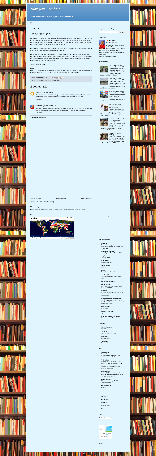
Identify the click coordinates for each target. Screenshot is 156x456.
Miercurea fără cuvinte (108, 281)
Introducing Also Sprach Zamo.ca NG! (111, 253)
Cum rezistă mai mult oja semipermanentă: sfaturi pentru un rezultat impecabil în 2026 (110, 355)
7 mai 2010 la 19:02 (47, 92)
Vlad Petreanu (105, 306)
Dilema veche (105, 409)
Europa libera (105, 399)
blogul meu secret (80, 210)
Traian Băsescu (56, 80)
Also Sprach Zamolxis (107, 251)
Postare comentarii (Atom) (46, 202)
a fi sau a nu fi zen (106, 338)
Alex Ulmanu (105, 352)
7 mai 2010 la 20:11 (51, 105)
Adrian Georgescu (106, 327)
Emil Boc (38, 80)
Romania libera (105, 406)
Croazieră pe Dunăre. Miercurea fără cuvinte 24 (116, 79)
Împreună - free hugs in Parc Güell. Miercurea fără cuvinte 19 (117, 120)
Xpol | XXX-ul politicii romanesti (110, 316)
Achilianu (104, 243)
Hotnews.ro (104, 396)
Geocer (103, 270)
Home (31, 23)
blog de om (104, 256)
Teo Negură (104, 341)
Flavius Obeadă (105, 265)
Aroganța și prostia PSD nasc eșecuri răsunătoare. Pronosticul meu (116, 106)
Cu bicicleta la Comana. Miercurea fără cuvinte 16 (116, 66)
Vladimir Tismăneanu (107, 311)
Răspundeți (39, 99)
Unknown (38, 92)
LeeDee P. (104, 331)
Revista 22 (104, 402)
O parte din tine (105, 343)
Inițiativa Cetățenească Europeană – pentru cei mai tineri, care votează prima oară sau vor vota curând (112, 374)
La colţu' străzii (105, 275)
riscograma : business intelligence (111, 298)
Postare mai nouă (36, 198)
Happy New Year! (105, 313)
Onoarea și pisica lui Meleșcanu (109, 317)
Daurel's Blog (105, 261)
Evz (42, 80)
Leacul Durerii (47, 80)
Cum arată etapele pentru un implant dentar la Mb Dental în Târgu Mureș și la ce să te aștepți (112, 246)
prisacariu (104, 290)
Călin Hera (39, 105)
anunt (43, 40)
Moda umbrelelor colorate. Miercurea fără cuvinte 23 (116, 92)
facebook (103, 387)
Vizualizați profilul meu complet (107, 56)
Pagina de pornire (61, 198)
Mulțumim (103, 328)
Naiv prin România (45, 9)
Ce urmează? (104, 308)
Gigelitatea (104, 336)
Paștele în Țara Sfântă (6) (108, 271)
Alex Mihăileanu (106, 385)
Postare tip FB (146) (106, 262)
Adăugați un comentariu (38, 117)
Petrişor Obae (105, 360)
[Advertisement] (61, 181)
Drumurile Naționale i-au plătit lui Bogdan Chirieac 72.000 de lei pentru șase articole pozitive (112, 294)
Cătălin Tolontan (106, 379)
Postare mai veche (86, 198)
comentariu (52, 38)
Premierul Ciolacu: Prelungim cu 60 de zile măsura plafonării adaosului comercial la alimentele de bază (112, 302)
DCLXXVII (103, 267)
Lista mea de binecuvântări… (109, 333)
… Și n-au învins (105, 257)
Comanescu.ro (105, 371)
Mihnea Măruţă (105, 284)
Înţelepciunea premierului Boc (66, 38)
